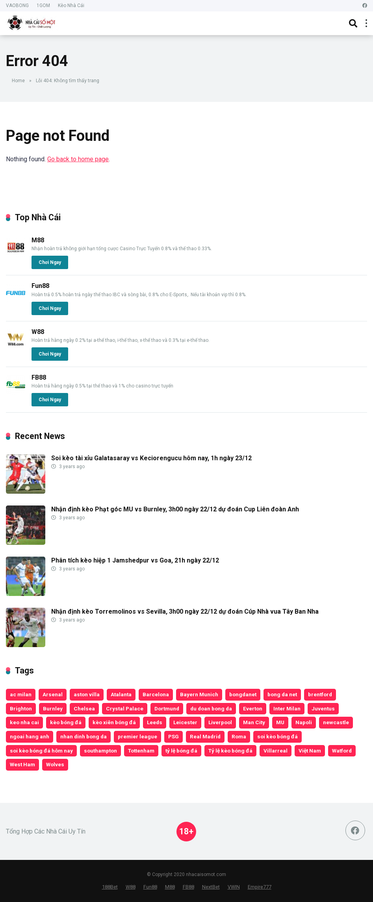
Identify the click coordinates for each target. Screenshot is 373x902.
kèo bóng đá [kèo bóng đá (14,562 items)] (66, 722)
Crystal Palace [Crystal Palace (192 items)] (124, 708)
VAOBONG (17, 5)
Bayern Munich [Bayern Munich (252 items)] (199, 694)
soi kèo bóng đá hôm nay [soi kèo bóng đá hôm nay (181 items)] (41, 750)
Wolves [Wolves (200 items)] (55, 764)
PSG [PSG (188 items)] (173, 736)
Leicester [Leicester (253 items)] (185, 722)
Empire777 (259, 887)
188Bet (110, 887)
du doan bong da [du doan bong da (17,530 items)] (211, 708)
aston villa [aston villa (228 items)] (87, 694)
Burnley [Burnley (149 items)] (53, 708)
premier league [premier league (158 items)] (137, 736)
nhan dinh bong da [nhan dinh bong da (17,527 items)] (83, 736)
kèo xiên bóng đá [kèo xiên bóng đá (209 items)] (114, 722)
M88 (38, 240)
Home (18, 80)
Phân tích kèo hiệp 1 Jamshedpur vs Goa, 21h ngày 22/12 (135, 560)
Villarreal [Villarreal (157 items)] (276, 750)
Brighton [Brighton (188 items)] (21, 708)
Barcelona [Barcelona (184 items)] (156, 694)
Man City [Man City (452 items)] (254, 722)
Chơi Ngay (50, 262)
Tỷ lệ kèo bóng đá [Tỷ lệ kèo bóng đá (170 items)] (230, 750)
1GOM (43, 5)
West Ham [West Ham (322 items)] (22, 764)
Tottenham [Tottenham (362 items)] (141, 750)
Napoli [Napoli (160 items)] (303, 722)
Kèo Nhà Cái (71, 5)
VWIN (234, 887)
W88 (38, 332)
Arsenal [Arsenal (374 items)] (53, 694)
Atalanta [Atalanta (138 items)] (121, 694)
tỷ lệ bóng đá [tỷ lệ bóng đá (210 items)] (181, 750)
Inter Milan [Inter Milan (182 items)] (287, 708)
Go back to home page (78, 159)
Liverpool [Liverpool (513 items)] (220, 722)
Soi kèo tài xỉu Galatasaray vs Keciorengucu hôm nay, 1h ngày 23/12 (151, 458)
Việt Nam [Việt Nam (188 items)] (310, 750)
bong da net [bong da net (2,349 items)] (282, 694)
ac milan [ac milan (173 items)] (21, 694)
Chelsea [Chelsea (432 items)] (84, 708)
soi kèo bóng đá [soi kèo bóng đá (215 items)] (277, 736)
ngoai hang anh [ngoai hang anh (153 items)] (29, 736)
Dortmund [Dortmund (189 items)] (166, 708)
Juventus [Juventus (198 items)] (323, 708)
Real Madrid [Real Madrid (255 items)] (205, 736)
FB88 (39, 377)
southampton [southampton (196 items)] (100, 750)
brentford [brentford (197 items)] (320, 694)
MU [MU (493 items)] (280, 722)
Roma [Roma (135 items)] (239, 736)
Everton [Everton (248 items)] (252, 708)
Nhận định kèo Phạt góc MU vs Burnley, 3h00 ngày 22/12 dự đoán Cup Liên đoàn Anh (175, 509)
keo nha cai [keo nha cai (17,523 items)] (24, 722)
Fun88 (40, 286)
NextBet (211, 887)
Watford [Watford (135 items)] (342, 750)
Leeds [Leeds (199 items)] (154, 722)
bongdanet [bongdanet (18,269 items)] (242, 694)
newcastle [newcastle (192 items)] (336, 722)
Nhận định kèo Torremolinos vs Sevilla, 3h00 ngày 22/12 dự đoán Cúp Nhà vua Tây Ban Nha (185, 611)
